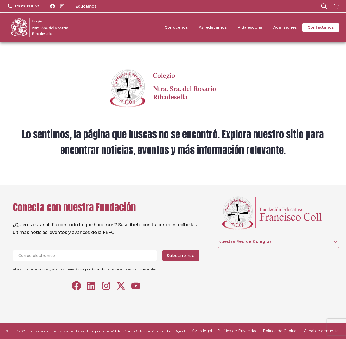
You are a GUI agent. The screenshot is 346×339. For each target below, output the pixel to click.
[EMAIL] (87, 255)
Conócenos (176, 27)
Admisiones (285, 27)
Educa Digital (174, 331)
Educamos (86, 6)
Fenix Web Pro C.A (115, 331)
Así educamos (213, 27)
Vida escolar (250, 27)
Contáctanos (321, 27)
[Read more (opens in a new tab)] (23, 6)
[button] (324, 6)
